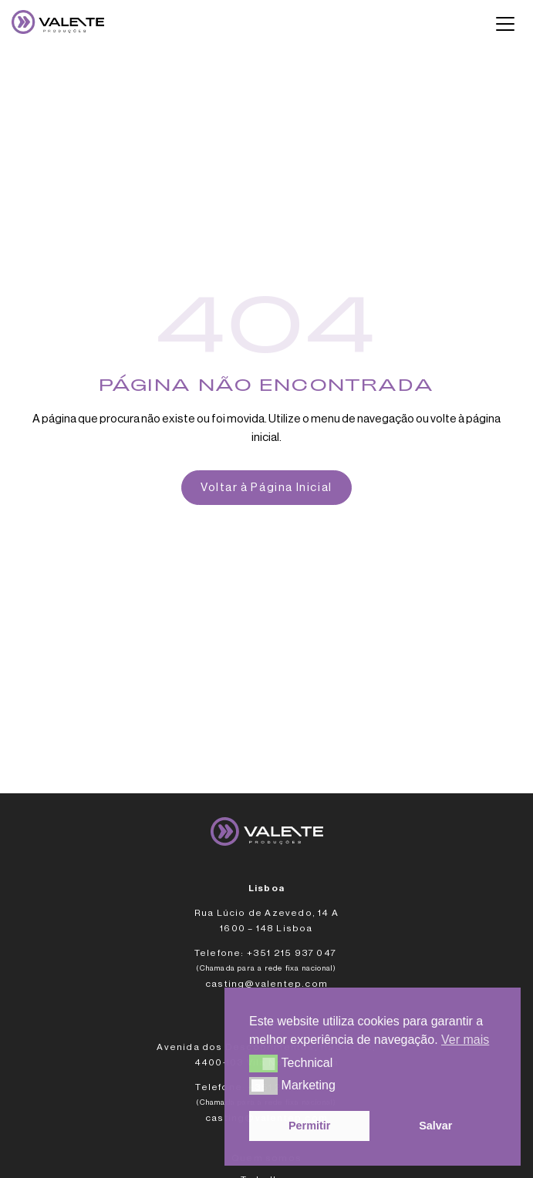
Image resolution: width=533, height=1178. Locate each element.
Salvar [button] (435, 1125)
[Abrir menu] (505, 24)
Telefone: (219, 953)
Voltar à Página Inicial (266, 487)
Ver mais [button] (465, 1039)
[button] (263, 1063)
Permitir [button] (309, 1125)
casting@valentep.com (266, 983)
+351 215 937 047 (293, 953)
